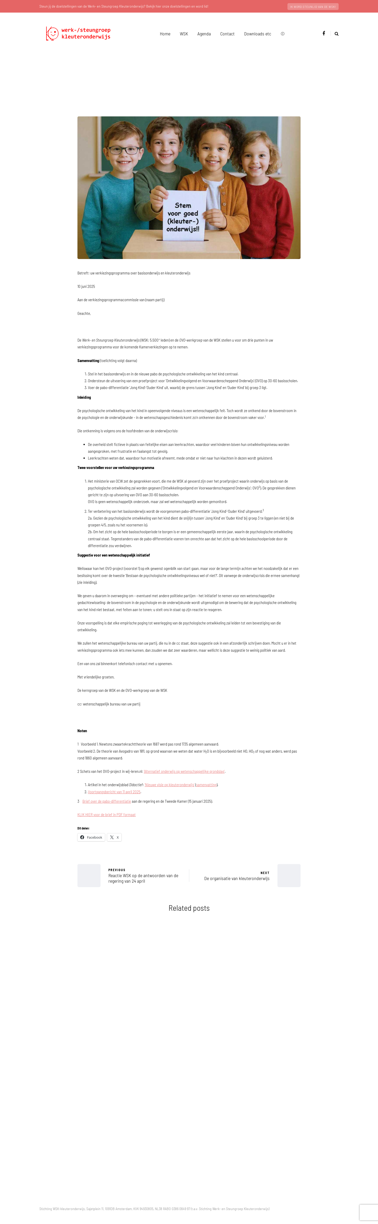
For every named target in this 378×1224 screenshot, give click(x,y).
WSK (184, 33)
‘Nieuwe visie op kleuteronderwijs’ (170, 784)
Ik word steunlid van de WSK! (313, 6)
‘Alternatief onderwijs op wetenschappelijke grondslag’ (184, 771)
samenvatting (206, 784)
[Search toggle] (334, 33)
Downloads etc (257, 33)
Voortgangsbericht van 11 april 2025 (114, 791)
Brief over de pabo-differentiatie (106, 801)
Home (165, 33)
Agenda (204, 33)
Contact (227, 33)
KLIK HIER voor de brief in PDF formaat (106, 814)
